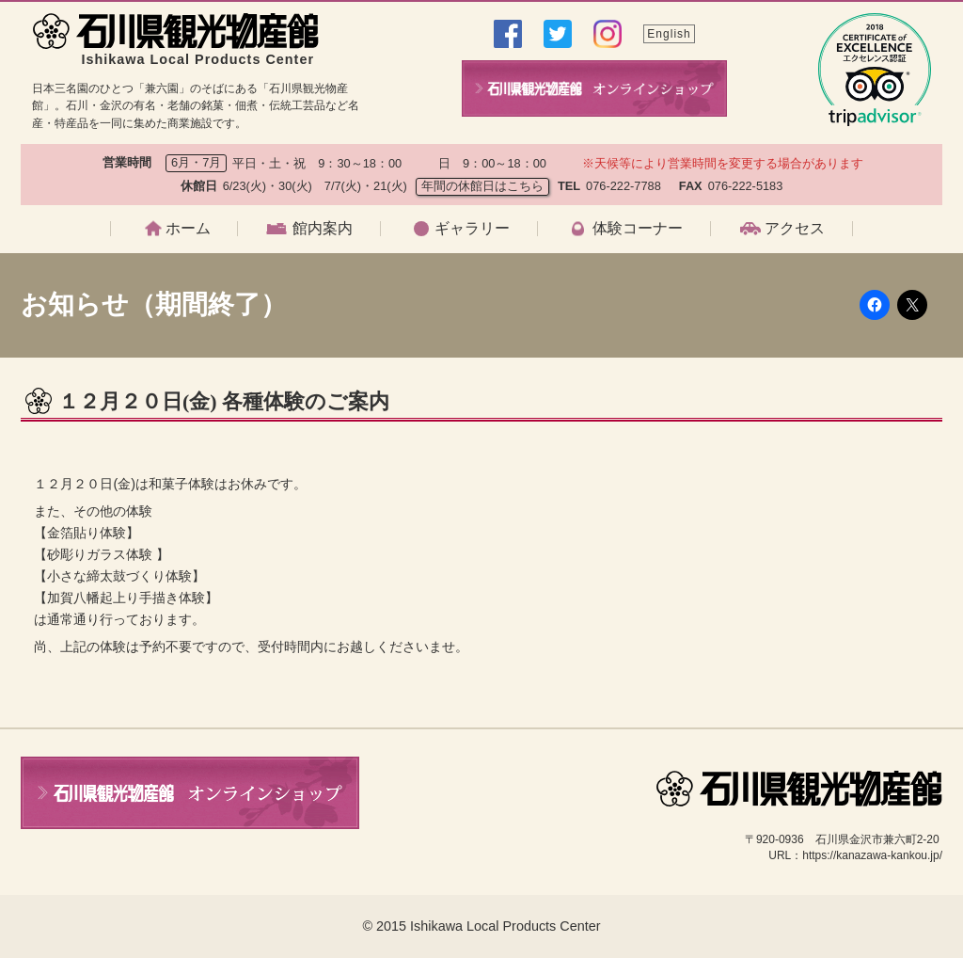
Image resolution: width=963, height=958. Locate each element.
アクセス (795, 228)
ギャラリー (472, 228)
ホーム (188, 228)
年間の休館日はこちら (482, 186)
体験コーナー (637, 228)
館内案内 (322, 228)
